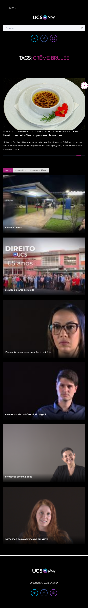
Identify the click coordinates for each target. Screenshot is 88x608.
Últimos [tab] (8, 170)
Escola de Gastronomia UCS (18, 131)
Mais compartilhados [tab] (38, 170)
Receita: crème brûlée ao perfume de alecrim (32, 135)
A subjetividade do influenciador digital (25, 414)
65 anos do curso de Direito (19, 290)
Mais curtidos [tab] (20, 170)
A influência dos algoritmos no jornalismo (26, 539)
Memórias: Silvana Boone (18, 477)
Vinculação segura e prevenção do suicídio (28, 352)
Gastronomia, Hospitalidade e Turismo (58, 131)
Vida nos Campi (13, 228)
